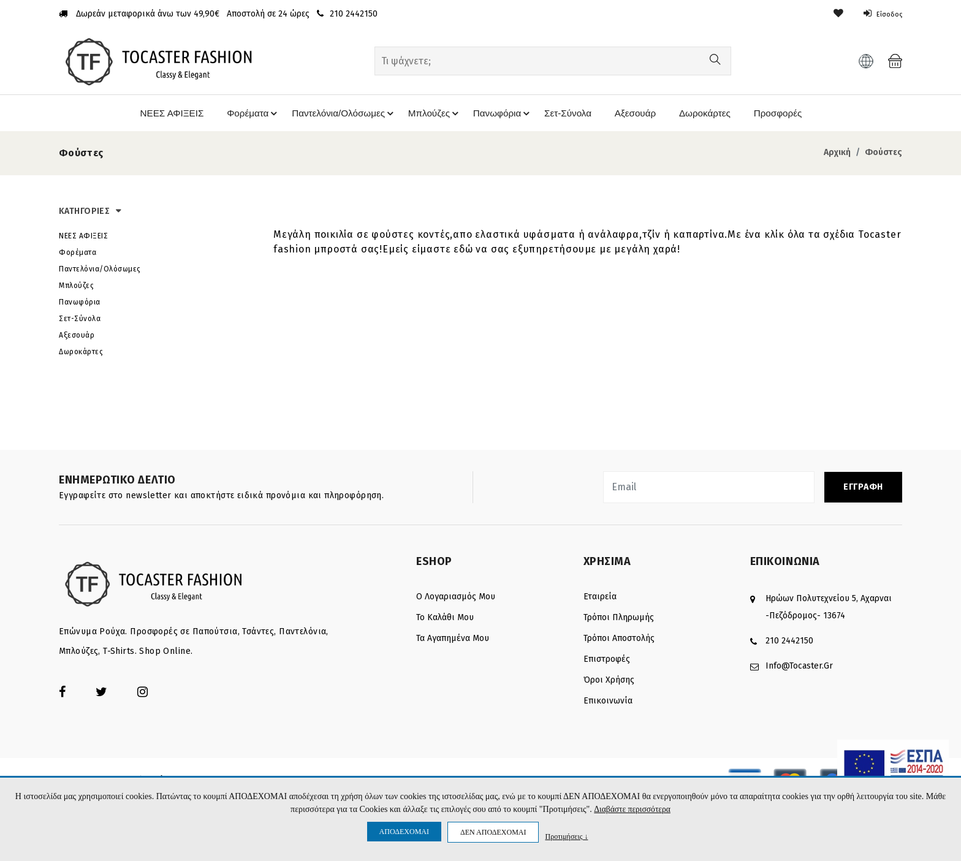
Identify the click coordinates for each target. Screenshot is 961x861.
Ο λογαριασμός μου (455, 599)
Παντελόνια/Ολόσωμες (338, 114)
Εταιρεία (600, 599)
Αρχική (837, 155)
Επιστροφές (606, 661)
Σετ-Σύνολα (565, 113)
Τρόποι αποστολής (619, 640)
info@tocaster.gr (799, 668)
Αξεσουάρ (634, 113)
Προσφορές (780, 113)
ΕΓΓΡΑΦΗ (863, 489)
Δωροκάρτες (705, 113)
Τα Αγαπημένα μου (452, 640)
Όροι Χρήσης (608, 682)
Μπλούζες (430, 114)
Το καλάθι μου (445, 620)
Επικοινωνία (607, 703)
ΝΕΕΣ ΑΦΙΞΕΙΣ (161, 113)
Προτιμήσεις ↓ (566, 836)
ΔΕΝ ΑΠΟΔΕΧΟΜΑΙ (493, 832)
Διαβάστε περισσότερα (632, 809)
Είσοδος (879, 14)
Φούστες (883, 155)
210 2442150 (789, 643)
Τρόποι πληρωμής (618, 620)
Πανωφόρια (500, 114)
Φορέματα (244, 114)
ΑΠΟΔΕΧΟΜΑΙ (404, 831)
